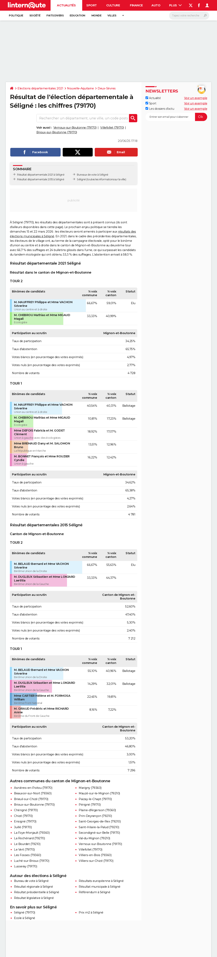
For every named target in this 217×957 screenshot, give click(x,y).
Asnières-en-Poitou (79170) (33, 788)
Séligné (81, 179)
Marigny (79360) (90, 788)
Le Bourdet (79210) (27, 844)
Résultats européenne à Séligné (101, 881)
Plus (175, 5)
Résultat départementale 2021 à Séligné (40, 174)
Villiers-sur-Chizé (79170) (96, 861)
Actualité (153, 98)
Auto (155, 5)
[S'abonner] (176, 117)
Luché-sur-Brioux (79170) (31, 861)
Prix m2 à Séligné (91, 912)
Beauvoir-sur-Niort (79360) (32, 793)
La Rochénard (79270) (29, 838)
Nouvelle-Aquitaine (80, 88)
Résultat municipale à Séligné (99, 886)
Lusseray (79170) (25, 866)
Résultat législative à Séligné (34, 898)
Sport (91, 5)
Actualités (66, 5)
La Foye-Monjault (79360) (32, 833)
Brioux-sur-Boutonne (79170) (56, 132)
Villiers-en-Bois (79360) (95, 855)
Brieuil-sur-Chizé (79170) (31, 799)
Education (77, 15)
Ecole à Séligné (24, 918)
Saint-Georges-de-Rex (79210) (100, 821)
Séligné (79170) (24, 912)
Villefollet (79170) (112, 127)
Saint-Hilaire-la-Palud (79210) (99, 827)
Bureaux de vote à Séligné (92, 174)
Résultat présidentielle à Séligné (36, 892)
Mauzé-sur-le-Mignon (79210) (99, 793)
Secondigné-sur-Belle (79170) (99, 833)
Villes (111, 15)
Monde (96, 15)
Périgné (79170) (90, 804)
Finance (136, 5)
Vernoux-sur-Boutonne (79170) (75, 127)
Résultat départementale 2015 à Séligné (40, 179)
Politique (16, 15)
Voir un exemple (195, 98)
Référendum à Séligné (94, 892)
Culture (113, 5)
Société (34, 15)
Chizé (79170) (23, 816)
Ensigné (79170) (25, 821)
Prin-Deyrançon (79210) (95, 816)
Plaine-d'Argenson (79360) (97, 810)
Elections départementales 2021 (40, 88)
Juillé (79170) (23, 827)
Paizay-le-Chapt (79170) (95, 799)
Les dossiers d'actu (159, 109)
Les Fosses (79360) (27, 855)
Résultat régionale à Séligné (33, 886)
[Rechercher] (189, 15)
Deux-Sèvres (107, 88)
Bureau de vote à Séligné (31, 881)
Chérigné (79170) (26, 810)
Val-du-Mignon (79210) (94, 838)
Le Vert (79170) (24, 849)
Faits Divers (54, 15)
